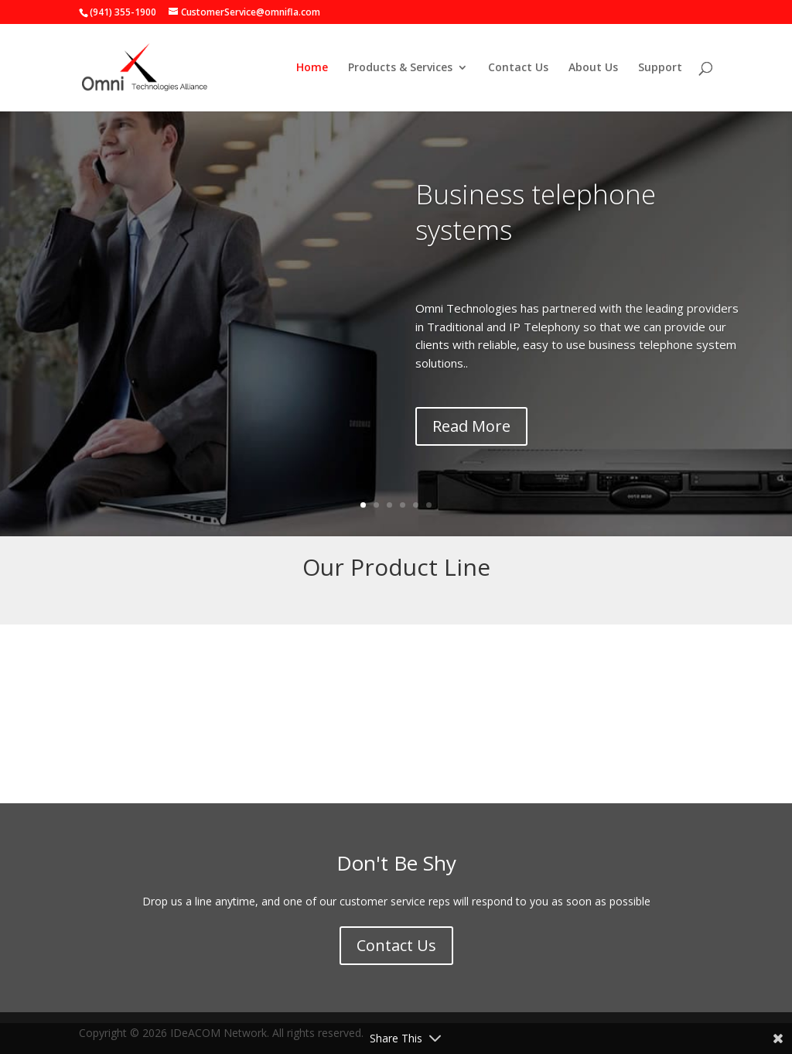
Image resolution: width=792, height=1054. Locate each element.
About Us (593, 68)
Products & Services (400, 68)
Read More (471, 426)
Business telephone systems (535, 212)
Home (312, 68)
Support (660, 68)
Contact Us (518, 68)
